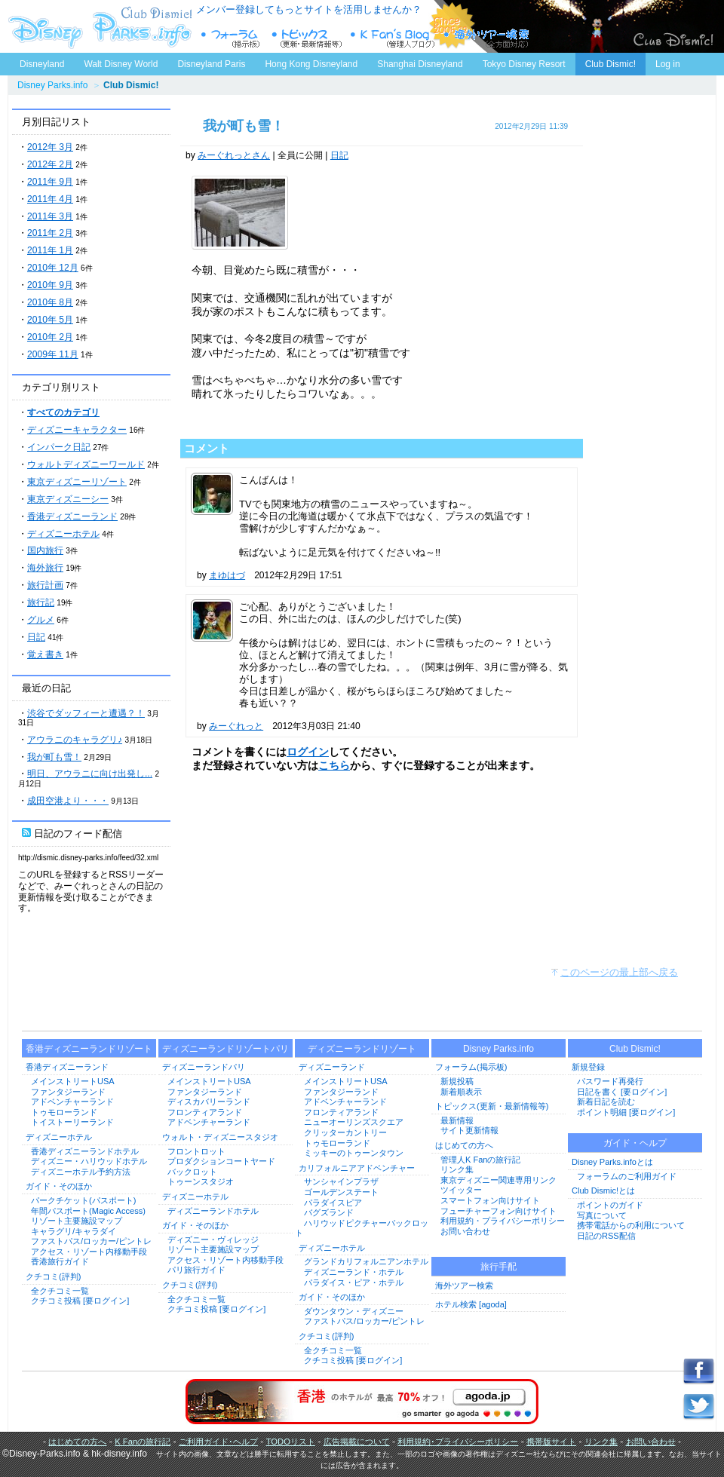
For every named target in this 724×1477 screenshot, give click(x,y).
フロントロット (196, 1151)
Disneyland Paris (211, 64)
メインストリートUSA (73, 1081)
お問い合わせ (465, 1231)
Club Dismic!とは (603, 1190)
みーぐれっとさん (234, 155)
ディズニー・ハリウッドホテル (89, 1161)
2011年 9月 (50, 181)
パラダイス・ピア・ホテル (353, 1282)
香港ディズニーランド (72, 516)
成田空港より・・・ (68, 800)
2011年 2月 (50, 233)
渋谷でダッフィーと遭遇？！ (86, 713)
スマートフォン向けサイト (490, 1200)
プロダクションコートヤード (221, 1161)
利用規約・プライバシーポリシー (502, 1220)
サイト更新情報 (469, 1130)
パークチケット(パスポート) (83, 1200)
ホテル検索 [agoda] (471, 1304)
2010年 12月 (52, 267)
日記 (36, 637)
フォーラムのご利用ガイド (626, 1176)
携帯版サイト (551, 1441)
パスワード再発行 (610, 1081)
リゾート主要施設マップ (76, 1220)
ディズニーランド (332, 1066)
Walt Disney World (119, 61)
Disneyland (42, 64)
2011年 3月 (50, 216)
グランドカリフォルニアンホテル (366, 1261)
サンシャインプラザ (341, 1181)
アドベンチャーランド (72, 1101)
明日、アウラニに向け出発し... (89, 773)
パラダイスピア (333, 1202)
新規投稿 (457, 1081)
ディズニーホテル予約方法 (80, 1171)
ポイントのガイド (610, 1204)
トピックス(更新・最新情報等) (491, 1106)
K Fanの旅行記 (142, 1441)
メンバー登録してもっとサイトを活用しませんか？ (309, 9)
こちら (334, 765)
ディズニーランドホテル (213, 1210)
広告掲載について (357, 1441)
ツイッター (461, 1189)
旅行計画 (45, 585)
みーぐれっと (236, 726)
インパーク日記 (58, 447)
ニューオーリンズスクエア (353, 1121)
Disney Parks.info (52, 85)
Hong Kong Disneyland (311, 64)
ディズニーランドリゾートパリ (225, 1048)
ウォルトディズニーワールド (86, 464)
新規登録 (588, 1066)
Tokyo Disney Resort (524, 64)
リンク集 (457, 1169)
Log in (667, 64)
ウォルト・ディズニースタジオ (220, 1136)
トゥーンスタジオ (200, 1181)
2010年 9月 (50, 285)
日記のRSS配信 (606, 1235)
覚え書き (45, 654)
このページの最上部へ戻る (619, 972)
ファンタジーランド (68, 1091)
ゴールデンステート (341, 1192)
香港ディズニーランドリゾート (89, 1048)
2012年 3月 (50, 147)
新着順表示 (461, 1091)
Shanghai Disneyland (419, 64)
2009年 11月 (52, 354)
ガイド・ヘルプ (635, 1143)
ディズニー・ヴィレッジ (213, 1239)
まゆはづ (227, 575)
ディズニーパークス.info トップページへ (98, 26)
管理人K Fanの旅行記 (480, 1159)
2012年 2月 (50, 164)
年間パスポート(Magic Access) (88, 1210)
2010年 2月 (50, 337)
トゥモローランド (64, 1112)
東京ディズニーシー (68, 499)
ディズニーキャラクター (77, 429)
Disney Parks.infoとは (612, 1161)
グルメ (40, 619)
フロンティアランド (204, 1112)
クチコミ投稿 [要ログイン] (80, 1300)
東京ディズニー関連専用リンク (498, 1179)
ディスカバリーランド (208, 1101)
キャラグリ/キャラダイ (73, 1231)
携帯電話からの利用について (631, 1225)
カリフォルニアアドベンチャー (357, 1167)
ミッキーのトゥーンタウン (353, 1152)
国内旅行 (45, 550)
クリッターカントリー (345, 1132)
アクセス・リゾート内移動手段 (89, 1251)
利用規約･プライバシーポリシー (457, 1441)
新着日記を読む (606, 1101)
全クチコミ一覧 (60, 1290)
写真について (602, 1215)
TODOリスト (290, 1441)
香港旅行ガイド (60, 1261)
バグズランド (329, 1212)
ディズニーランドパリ (203, 1066)
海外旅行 (45, 567)
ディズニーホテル (63, 534)
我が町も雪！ (54, 757)
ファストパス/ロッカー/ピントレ (91, 1241)
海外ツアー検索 (464, 1285)
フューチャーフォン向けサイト (498, 1210)
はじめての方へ (464, 1145)
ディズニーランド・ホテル (353, 1271)
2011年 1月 (50, 250)
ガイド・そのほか (59, 1185)
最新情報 (457, 1120)
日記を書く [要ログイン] (622, 1091)
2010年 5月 (50, 319)
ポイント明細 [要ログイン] (626, 1112)
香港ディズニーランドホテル (85, 1151)
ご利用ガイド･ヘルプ (218, 1441)
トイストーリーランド (72, 1121)
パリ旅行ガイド (196, 1269)
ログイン (308, 752)
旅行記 (40, 602)
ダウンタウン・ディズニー (353, 1311)
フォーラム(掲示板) (471, 1066)
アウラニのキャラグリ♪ (74, 739)
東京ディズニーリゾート (77, 482)
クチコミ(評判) (53, 1276)
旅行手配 (498, 1266)
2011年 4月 (50, 199)
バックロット (192, 1171)
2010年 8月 (50, 302)
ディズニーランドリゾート (362, 1048)
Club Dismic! (610, 64)
